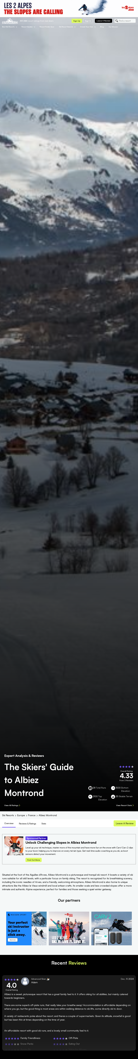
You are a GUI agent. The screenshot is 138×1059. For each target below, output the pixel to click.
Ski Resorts (8, 815)
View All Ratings (12, 805)
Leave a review (103, 21)
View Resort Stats (125, 805)
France (31, 815)
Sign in (88, 21)
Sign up (76, 21)
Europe (21, 815)
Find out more (33, 860)
